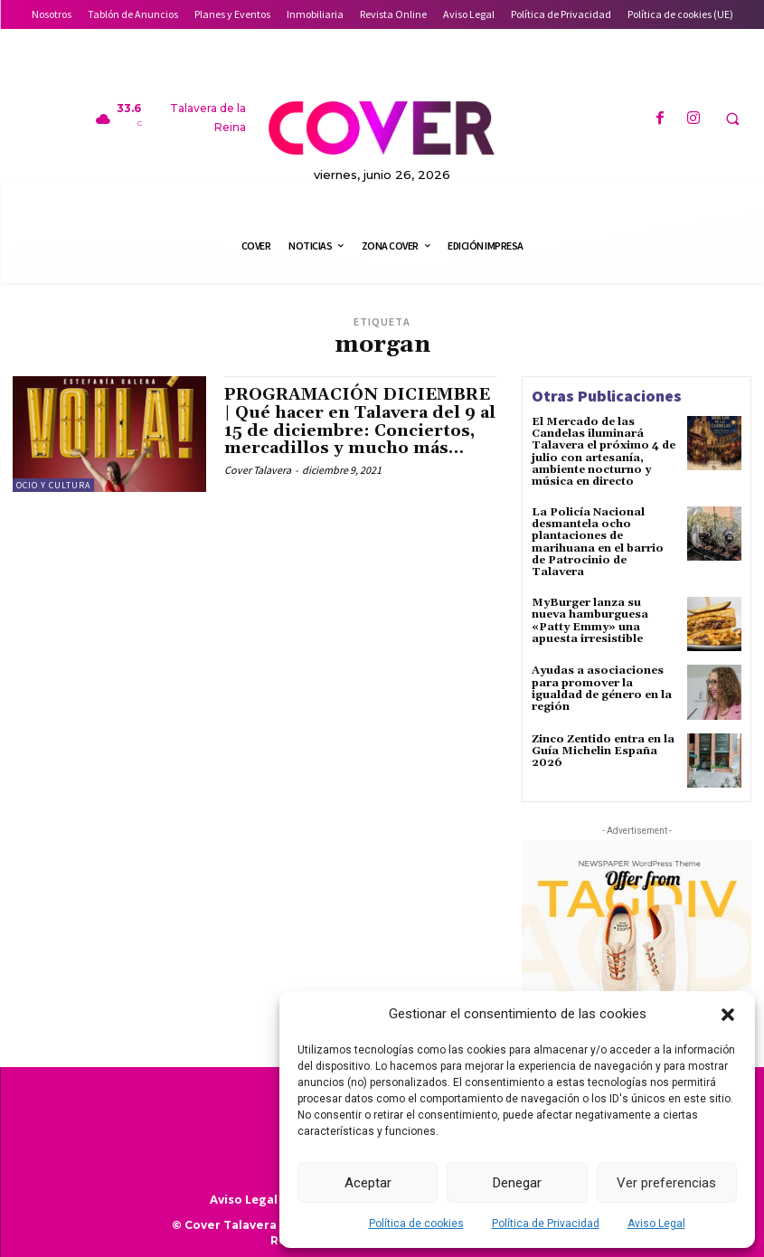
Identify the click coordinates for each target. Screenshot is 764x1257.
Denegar (517, 1183)
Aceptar (367, 1183)
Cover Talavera (257, 470)
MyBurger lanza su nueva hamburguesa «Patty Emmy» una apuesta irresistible (590, 621)
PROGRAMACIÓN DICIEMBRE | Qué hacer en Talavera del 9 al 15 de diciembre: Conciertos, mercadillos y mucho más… (359, 421)
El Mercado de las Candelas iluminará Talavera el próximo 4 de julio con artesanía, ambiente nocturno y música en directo (603, 451)
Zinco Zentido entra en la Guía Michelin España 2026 (603, 751)
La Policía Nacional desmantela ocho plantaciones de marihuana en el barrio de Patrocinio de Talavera (598, 542)
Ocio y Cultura (53, 485)
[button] (728, 1015)
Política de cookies (416, 1223)
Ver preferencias (666, 1183)
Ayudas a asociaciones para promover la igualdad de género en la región (602, 689)
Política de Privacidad (545, 1223)
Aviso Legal (656, 1223)
